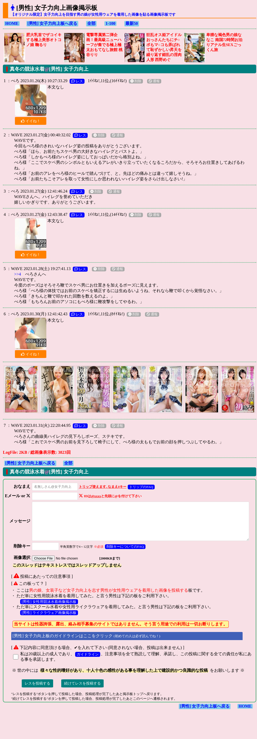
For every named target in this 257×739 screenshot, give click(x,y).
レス (77, 81)
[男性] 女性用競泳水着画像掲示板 (49, 610)
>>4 (17, 274)
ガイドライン (88, 663)
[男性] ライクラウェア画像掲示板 (49, 621)
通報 (154, 81)
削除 (135, 81)
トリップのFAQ (137, 487)
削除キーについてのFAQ (121, 555)
